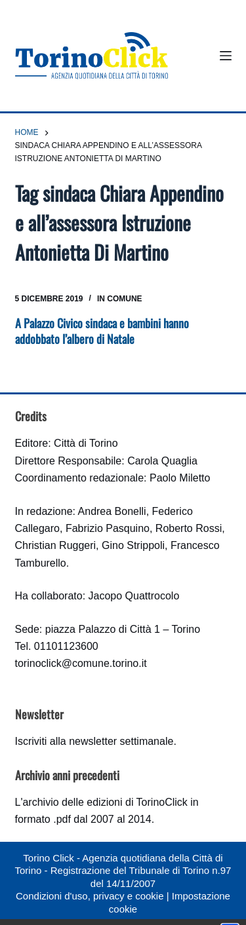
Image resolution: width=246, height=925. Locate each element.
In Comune (119, 298)
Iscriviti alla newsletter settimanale (94, 741)
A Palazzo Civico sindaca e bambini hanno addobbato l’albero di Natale (102, 330)
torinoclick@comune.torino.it (81, 663)
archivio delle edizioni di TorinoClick (104, 802)
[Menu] (226, 56)
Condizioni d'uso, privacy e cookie (89, 895)
